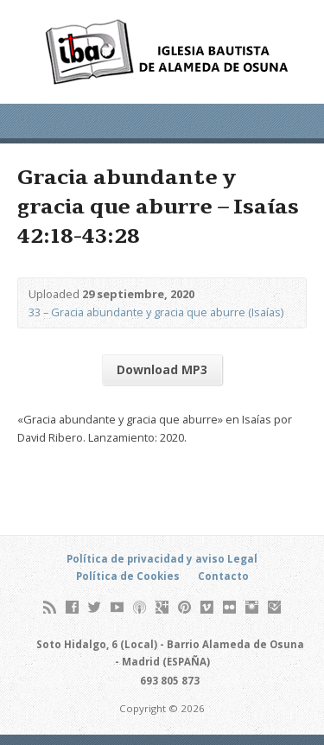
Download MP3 (162, 369)
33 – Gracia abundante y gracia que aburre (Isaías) (156, 312)
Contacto (223, 576)
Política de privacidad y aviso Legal (162, 558)
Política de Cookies (128, 576)
